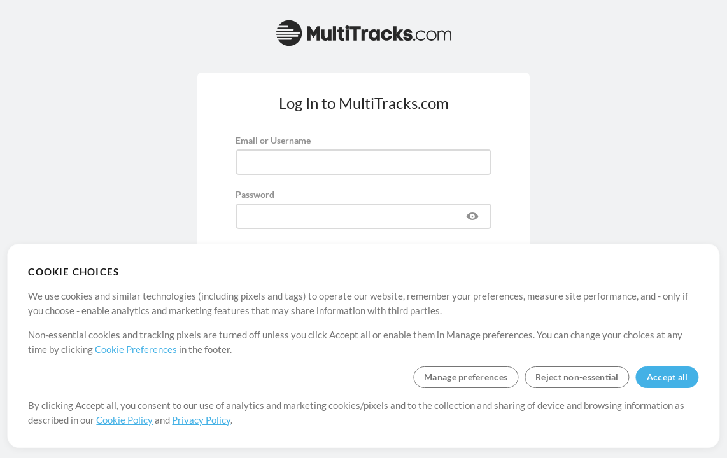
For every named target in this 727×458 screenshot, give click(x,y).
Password (255, 194)
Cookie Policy (124, 420)
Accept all (667, 376)
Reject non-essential (577, 376)
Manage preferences (465, 376)
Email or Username (273, 140)
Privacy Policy (201, 420)
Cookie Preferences (136, 349)
